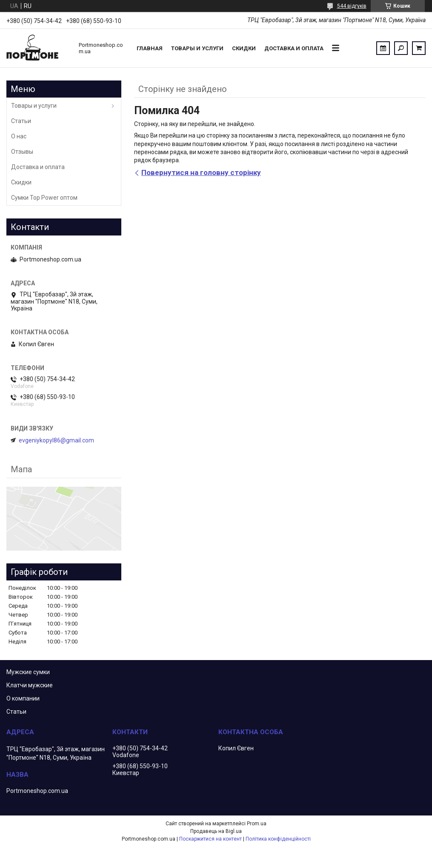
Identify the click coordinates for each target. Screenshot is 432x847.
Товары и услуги (197, 48)
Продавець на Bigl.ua (216, 831)
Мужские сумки (28, 672)
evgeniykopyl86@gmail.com (56, 440)
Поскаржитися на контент (210, 839)
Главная (150, 48)
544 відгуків (351, 6)
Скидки (244, 48)
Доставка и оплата (293, 48)
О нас (18, 136)
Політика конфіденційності (278, 839)
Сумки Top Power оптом (44, 197)
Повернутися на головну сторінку (201, 172)
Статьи (21, 121)
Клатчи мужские (29, 685)
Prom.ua (256, 824)
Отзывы (22, 151)
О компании (23, 698)
